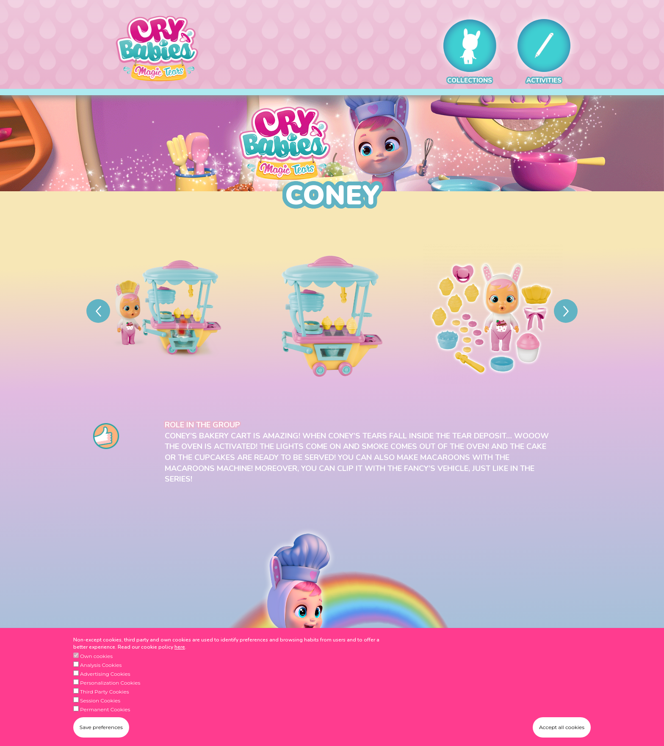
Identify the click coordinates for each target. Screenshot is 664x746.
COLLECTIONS (469, 52)
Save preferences (101, 728)
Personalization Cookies (110, 683)
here (179, 647)
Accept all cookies (561, 728)
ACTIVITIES (543, 52)
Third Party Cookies (104, 692)
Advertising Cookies (105, 675)
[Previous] (98, 311)
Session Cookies (100, 701)
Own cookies (96, 657)
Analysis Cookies (101, 666)
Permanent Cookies (105, 710)
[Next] (566, 311)
